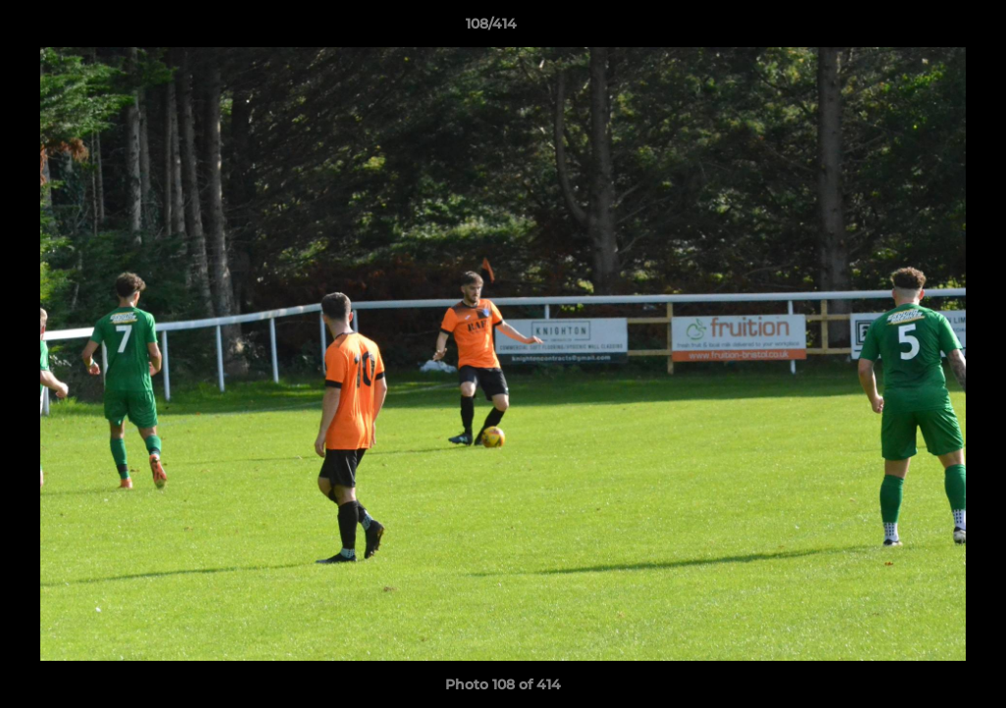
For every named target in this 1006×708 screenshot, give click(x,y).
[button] (923, 28)
